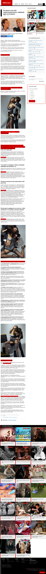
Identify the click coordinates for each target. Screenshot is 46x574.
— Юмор (8, 560)
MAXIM (5, 415)
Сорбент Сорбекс (30, 570)
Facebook (3, 36)
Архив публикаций (33, 560)
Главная (2, 8)
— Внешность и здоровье (24, 560)
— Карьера (22, 561)
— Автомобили (17, 561)
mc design (38, 569)
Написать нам (42, 572)
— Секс (8, 562)
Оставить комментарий (12, 420)
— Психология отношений (10, 561)
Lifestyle (26, 4)
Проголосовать (32, 101)
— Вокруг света (23, 562)
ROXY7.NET (34, 561)
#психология (10, 417)
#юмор (4, 417)
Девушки (16, 4)
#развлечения (15, 417)
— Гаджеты (16, 560)
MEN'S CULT (33, 562)
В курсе (30, 4)
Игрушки (22, 4)
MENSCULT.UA (6, 564)
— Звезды (3, 561)
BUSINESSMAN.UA (6, 565)
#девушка (6, 417)
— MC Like (3, 560)
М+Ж (19, 4)
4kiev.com (33, 563)
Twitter (10, 36)
